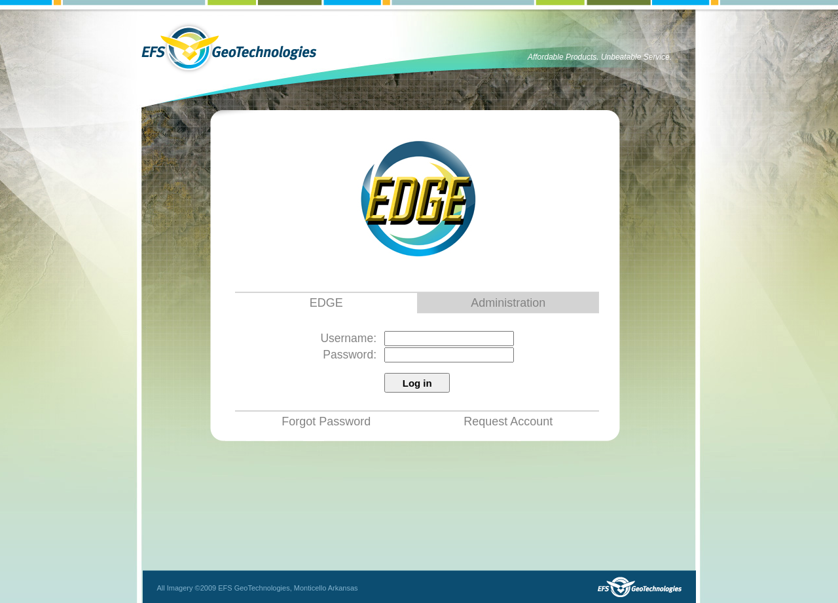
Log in (417, 383)
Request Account (508, 421)
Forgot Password (326, 421)
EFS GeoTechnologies (229, 48)
